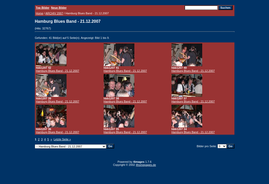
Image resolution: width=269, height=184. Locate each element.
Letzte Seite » (62, 139)
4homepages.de (146, 164)
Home (39, 13)
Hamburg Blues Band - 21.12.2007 (57, 70)
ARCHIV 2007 (54, 13)
